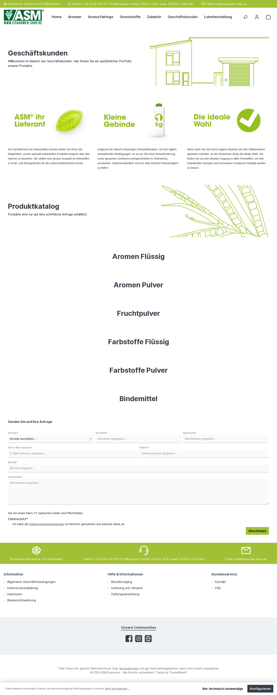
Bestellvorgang (121, 582)
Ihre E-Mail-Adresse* (20, 447)
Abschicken (257, 531)
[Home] (58, 17)
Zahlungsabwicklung (125, 594)
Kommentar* (15, 477)
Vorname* (101, 432)
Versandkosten (128, 668)
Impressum (14, 594)
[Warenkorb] (268, 17)
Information (13, 574)
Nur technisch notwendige (223, 689)
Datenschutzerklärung (22, 588)
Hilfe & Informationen (125, 574)
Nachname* (189, 432)
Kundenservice (224, 574)
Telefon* (144, 447)
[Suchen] (245, 17)
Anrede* (13, 432)
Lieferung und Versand (127, 588)
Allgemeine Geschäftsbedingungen (31, 582)
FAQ (218, 588)
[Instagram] (138, 638)
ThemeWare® (178, 672)
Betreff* (12, 462)
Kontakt (220, 582)
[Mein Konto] (257, 17)
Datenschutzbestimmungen (46, 524)
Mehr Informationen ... (117, 688)
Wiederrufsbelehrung (21, 600)
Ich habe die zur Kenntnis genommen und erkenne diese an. (69, 524)
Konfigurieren (260, 689)
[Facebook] (129, 638)
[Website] (148, 638)
